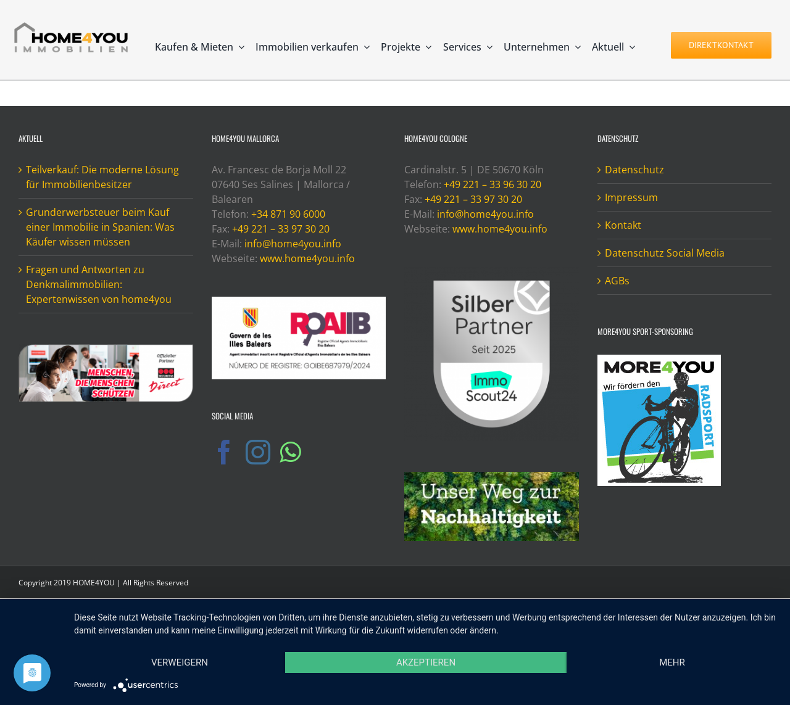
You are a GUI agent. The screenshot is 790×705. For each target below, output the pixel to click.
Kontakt (623, 225)
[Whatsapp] (290, 452)
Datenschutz (634, 169)
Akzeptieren (425, 662)
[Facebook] (224, 452)
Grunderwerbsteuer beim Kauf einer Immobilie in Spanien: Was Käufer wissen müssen (100, 227)
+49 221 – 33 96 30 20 (492, 184)
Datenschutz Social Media (665, 253)
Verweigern (179, 662)
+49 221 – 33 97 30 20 (281, 229)
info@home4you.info (292, 243)
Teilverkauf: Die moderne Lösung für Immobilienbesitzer (102, 177)
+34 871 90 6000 (288, 214)
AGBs (617, 280)
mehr (672, 662)
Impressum (631, 197)
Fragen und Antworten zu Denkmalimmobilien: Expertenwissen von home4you (99, 284)
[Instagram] (258, 452)
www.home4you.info (307, 258)
